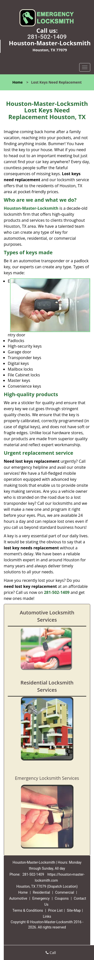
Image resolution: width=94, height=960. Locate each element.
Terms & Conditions (27, 910)
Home (17, 82)
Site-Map (74, 910)
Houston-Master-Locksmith (31, 208)
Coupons (62, 898)
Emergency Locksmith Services (47, 778)
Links (47, 916)
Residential (41, 892)
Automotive (18, 898)
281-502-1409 (47, 36)
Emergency (41, 898)
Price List (55, 910)
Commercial (64, 892)
